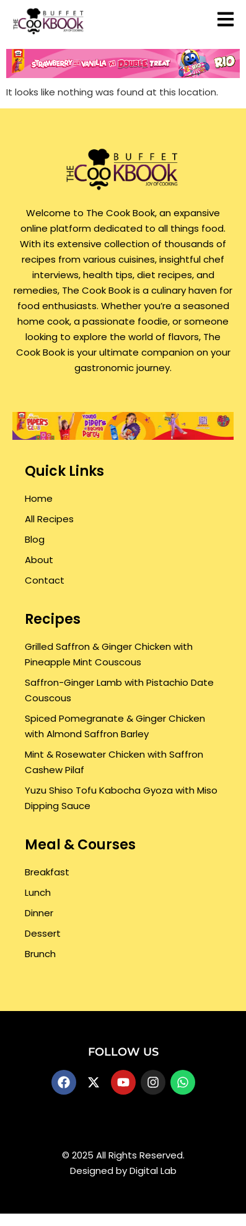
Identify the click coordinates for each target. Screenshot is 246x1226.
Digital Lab (153, 1170)
